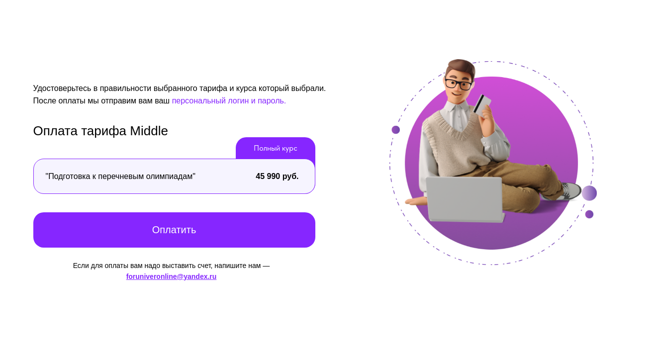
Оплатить (174, 229)
